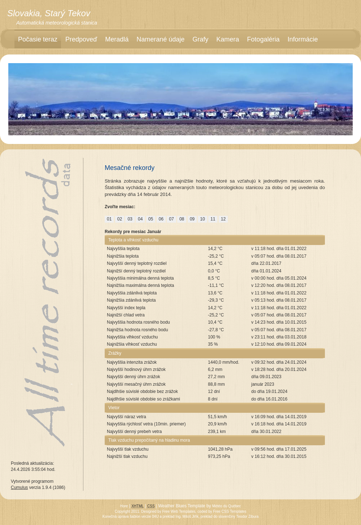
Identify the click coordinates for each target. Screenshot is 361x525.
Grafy (200, 39)
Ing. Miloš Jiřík (187, 517)
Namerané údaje (160, 39)
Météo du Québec (226, 506)
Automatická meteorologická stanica (56, 23)
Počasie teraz (37, 39)
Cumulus (19, 487)
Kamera (227, 39)
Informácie (302, 39)
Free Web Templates (178, 511)
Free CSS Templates (229, 511)
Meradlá (117, 39)
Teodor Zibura (247, 517)
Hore (124, 506)
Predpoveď (81, 39)
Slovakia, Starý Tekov (48, 13)
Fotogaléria (263, 39)
